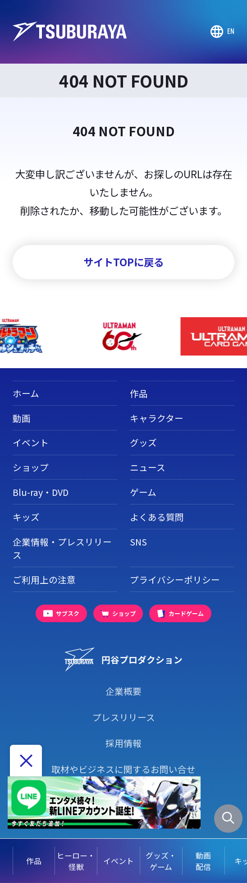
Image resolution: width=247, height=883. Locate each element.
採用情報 (123, 742)
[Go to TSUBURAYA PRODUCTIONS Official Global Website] (222, 31)
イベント (118, 860)
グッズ (143, 442)
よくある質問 (157, 516)
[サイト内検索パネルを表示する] (228, 818)
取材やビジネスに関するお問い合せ (123, 769)
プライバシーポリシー (175, 579)
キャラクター (156, 418)
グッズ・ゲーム (161, 861)
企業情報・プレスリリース (62, 548)
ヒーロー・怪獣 (76, 861)
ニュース (147, 467)
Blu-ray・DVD (41, 492)
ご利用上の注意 (44, 579)
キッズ (26, 516)
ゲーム (143, 492)
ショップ (31, 467)
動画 (22, 418)
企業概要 (123, 691)
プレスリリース (123, 717)
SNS (138, 541)
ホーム (26, 393)
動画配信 (203, 861)
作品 (33, 860)
